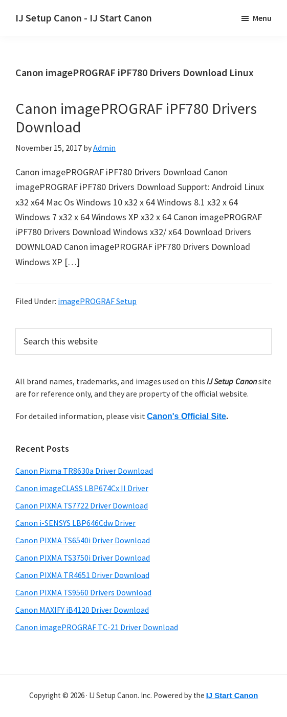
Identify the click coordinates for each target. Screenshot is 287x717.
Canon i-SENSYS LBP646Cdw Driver (75, 523)
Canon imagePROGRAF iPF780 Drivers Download (136, 117)
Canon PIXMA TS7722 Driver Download (81, 505)
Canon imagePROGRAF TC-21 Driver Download (96, 627)
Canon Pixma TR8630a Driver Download (84, 471)
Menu (262, 18)
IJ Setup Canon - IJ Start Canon (83, 17)
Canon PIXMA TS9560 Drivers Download (83, 592)
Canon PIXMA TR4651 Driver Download (82, 575)
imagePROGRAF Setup (97, 301)
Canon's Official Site (186, 416)
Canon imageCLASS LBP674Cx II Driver (81, 488)
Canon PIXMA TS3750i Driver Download (82, 557)
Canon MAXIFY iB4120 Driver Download (82, 610)
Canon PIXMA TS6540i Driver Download (82, 540)
